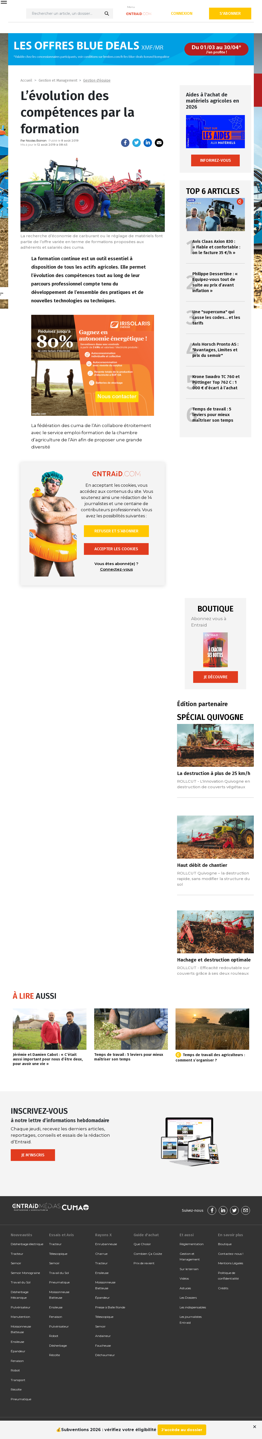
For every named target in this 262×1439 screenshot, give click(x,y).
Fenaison (17, 1361)
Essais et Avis (61, 1235)
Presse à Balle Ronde (110, 1307)
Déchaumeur (105, 1355)
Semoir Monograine (25, 1273)
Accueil (26, 80)
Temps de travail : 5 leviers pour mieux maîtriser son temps (212, 414)
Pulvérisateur (20, 1307)
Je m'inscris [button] (33, 1155)
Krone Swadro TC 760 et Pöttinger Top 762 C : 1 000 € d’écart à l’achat (216, 382)
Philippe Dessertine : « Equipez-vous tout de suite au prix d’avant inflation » (215, 282)
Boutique (225, 1244)
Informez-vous (215, 160)
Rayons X (103, 1235)
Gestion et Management (58, 80)
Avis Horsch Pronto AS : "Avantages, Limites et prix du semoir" (215, 350)
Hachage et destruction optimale (214, 960)
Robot (15, 1370)
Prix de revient (144, 1263)
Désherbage (58, 1345)
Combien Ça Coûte (148, 1254)
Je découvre (215, 676)
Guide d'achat (146, 1235)
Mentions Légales (230, 1263)
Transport (18, 1380)
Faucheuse (103, 1345)
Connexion (181, 13)
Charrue (101, 1254)
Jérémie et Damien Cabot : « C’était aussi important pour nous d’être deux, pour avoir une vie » (48, 1059)
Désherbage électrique (27, 1244)
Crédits (223, 1288)
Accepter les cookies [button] (116, 548)
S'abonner (230, 13)
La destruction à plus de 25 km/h (213, 773)
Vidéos (184, 1278)
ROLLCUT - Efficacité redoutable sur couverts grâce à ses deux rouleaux (213, 970)
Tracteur (17, 1254)
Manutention (20, 1317)
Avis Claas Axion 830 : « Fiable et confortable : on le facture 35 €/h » (216, 247)
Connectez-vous (116, 569)
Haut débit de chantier (202, 865)
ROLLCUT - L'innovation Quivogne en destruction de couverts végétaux (213, 784)
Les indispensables (193, 1307)
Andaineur (103, 1336)
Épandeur (18, 1351)
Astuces (185, 1288)
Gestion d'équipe (97, 80)
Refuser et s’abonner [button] (116, 531)
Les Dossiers (188, 1297)
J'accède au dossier (181, 1429)
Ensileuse (17, 1342)
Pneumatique (21, 1399)
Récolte (16, 1389)
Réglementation (192, 1244)
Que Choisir (142, 1244)
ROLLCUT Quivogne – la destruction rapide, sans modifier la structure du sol (213, 879)
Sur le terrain (189, 1269)
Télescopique (58, 1254)
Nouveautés (21, 1235)
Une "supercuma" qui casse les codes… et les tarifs (216, 317)
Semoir (16, 1263)
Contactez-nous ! (230, 1254)
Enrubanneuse (106, 1244)
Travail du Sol (20, 1282)
